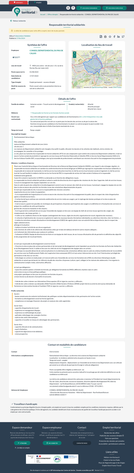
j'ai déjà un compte (22, 448)
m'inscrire (22, 443)
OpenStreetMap (97, 87)
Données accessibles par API (85, 470)
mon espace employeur (114, 8)
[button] (74, 53)
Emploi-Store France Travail (111, 465)
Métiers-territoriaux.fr (112, 457)
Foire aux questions (111, 438)
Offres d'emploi (52, 14)
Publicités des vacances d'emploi (111, 436)
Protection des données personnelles (111, 441)
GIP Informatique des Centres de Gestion (62, 470)
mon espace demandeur (88, 8)
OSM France (117, 87)
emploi (37, 2)
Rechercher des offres (111, 433)
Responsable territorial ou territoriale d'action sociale (49, 113)
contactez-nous (82, 443)
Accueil (42, 14)
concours (18, 2)
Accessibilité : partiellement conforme (112, 444)
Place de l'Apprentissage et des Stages (112, 463)
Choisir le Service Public (112, 460)
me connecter (52, 443)
